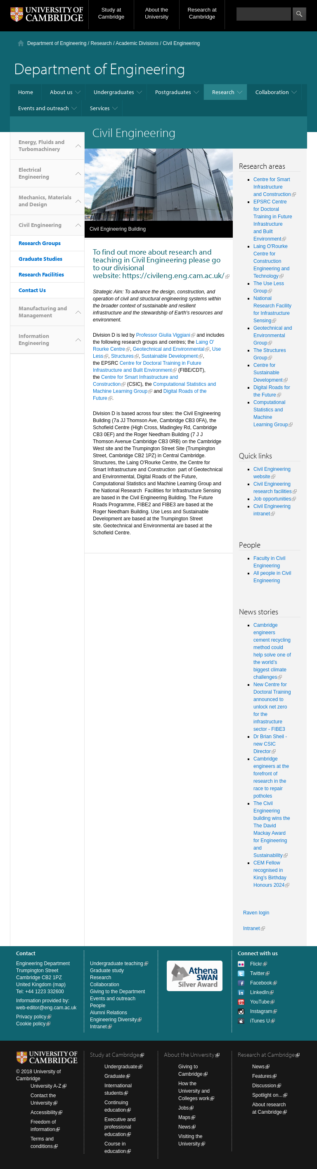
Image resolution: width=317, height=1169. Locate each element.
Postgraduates (173, 92)
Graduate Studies (40, 258)
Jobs (183, 1108)
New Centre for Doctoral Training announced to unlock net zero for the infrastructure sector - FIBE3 (272, 707)
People (97, 1005)
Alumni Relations (108, 1012)
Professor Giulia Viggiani (163, 335)
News (184, 1127)
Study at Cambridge (111, 13)
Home (25, 92)
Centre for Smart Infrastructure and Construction (272, 187)
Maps (184, 1117)
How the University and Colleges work (194, 1091)
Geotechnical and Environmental (168, 349)
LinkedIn (259, 992)
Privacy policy (31, 1017)
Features (262, 1076)
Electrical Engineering (34, 173)
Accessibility (44, 1112)
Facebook (261, 983)
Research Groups (40, 243)
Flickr (256, 964)
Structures (122, 356)
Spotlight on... (267, 1095)
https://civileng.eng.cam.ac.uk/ (173, 275)
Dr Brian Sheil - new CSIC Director (270, 744)
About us (61, 92)
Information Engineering (34, 339)
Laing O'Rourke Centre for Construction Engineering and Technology (271, 261)
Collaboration (272, 92)
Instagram (261, 1011)
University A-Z (46, 1086)
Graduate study (107, 970)
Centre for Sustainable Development (268, 372)
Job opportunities (272, 499)
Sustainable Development (169, 356)
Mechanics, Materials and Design (45, 201)
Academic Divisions (137, 43)
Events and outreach (43, 108)
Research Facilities (41, 274)
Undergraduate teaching (116, 963)
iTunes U (260, 1021)
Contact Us (32, 290)
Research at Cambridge (201, 13)
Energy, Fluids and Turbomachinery (41, 145)
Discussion (264, 1086)
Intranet (251, 928)
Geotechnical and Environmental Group (272, 335)
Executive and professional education (119, 1127)
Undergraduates (114, 92)
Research (100, 43)
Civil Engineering (40, 225)
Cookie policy (30, 1024)
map (59, 984)
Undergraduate (120, 1067)
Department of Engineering (56, 43)
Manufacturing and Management (43, 312)
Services (100, 108)
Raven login (256, 913)
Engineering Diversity (113, 1020)
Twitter (257, 973)
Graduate (114, 1076)
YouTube (260, 1002)
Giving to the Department (117, 991)
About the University (156, 13)
